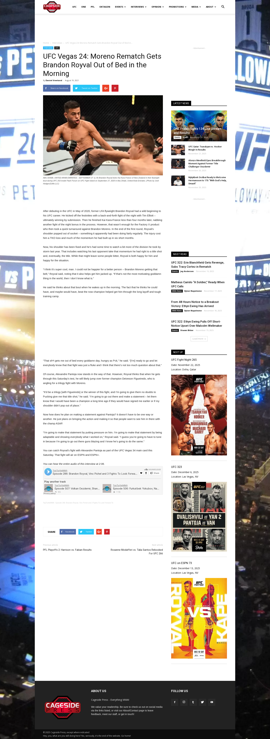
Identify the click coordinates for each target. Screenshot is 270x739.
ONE (83, 6)
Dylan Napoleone (193, 291)
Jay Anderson (187, 271)
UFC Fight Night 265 (184, 359)
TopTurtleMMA (48, 503)
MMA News (177, 291)
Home (46, 42)
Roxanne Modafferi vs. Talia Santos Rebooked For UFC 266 (137, 551)
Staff (185, 137)
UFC (74, 6)
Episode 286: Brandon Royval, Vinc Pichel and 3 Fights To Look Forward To (84, 503)
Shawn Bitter (186, 330)
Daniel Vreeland (54, 80)
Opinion (158, 6)
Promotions (177, 6)
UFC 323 (176, 467)
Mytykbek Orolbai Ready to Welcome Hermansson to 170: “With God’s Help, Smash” (207, 180)
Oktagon (104, 6)
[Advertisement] (135, 25)
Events (120, 6)
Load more (199, 338)
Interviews (139, 6)
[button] (223, 4)
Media (196, 6)
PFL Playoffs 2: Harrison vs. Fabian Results (67, 549)
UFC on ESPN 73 (181, 563)
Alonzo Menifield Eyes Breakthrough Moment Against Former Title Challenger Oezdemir (207, 163)
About (211, 6)
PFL (93, 6)
